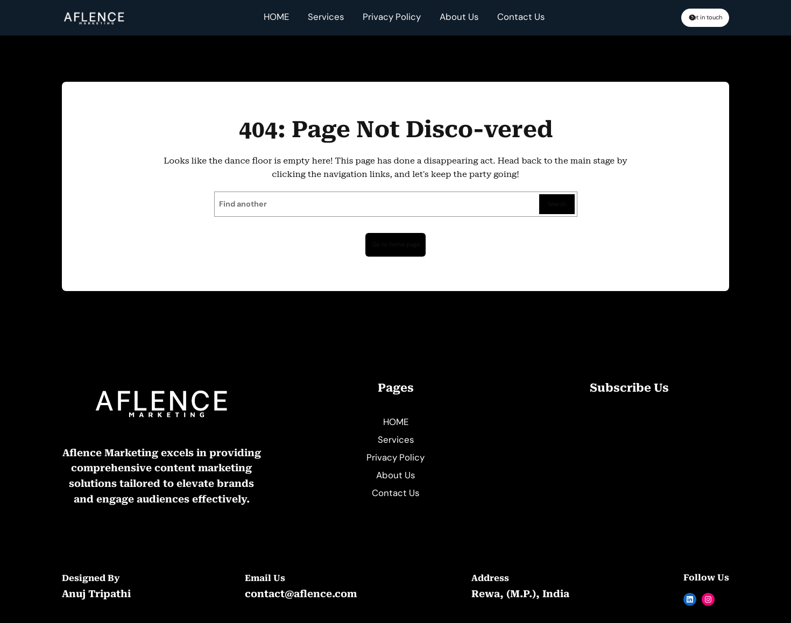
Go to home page (395, 247)
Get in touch (685, 18)
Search (554, 205)
